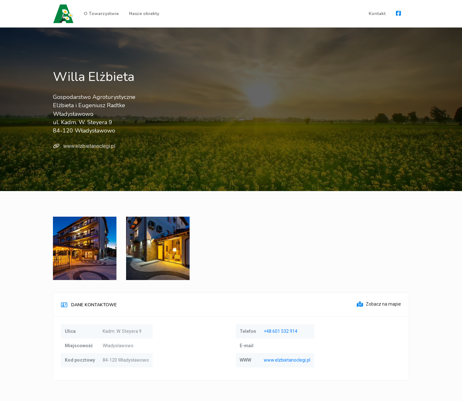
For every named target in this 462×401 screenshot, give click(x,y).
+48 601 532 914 (280, 331)
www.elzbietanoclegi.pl (84, 146)
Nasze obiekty (144, 14)
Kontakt (377, 14)
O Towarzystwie (101, 14)
